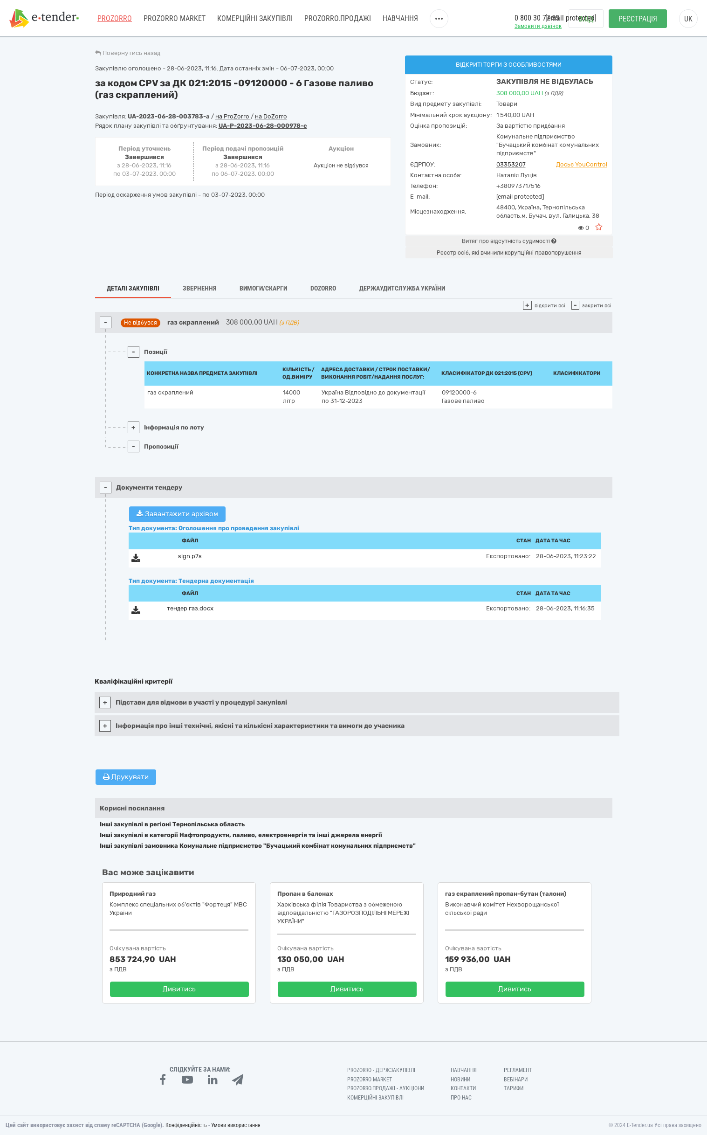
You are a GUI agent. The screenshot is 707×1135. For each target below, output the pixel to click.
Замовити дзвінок (538, 25)
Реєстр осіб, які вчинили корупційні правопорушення (509, 252)
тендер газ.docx (190, 608)
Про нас (461, 1097)
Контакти (463, 1088)
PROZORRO (114, 18)
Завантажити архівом (177, 514)
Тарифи (513, 1088)
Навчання (400, 18)
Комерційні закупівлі (255, 18)
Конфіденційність (186, 1125)
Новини (460, 1079)
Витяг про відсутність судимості (509, 241)
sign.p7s (190, 556)
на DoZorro (271, 116)
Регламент (518, 1070)
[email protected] (520, 196)
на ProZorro (233, 116)
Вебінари (516, 1079)
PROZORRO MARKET (175, 18)
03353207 (511, 164)
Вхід (586, 18)
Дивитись (179, 989)
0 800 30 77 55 (537, 18)
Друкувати (126, 777)
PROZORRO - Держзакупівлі (381, 1070)
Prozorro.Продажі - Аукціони (385, 1088)
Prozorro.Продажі (337, 18)
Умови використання (236, 1125)
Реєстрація (637, 18)
